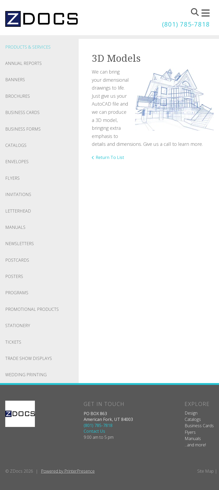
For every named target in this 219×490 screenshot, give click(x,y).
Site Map (205, 471)
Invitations (18, 194)
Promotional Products (32, 309)
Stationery (17, 325)
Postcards (17, 260)
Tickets (13, 342)
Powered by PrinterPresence (68, 471)
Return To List (110, 157)
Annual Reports (23, 63)
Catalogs (15, 145)
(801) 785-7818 (186, 24)
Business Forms (23, 129)
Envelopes (17, 161)
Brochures (17, 96)
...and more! (195, 445)
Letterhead (18, 211)
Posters (14, 276)
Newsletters (19, 243)
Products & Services (28, 47)
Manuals (15, 227)
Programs (16, 293)
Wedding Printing (26, 375)
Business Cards (22, 112)
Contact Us (94, 431)
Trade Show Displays (28, 358)
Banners (15, 79)
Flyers (12, 178)
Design (191, 413)
